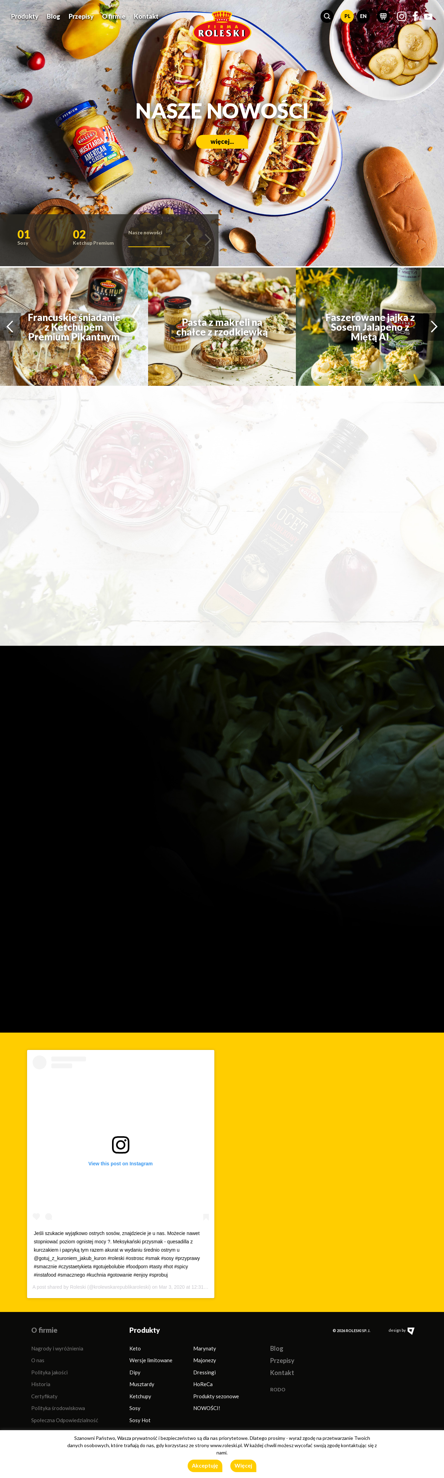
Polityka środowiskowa (58, 1408)
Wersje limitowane (150, 1360)
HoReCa (203, 1384)
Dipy (134, 1372)
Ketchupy (140, 1396)
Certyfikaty (44, 1396)
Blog (53, 16)
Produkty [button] (25, 16)
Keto (135, 1348)
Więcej (243, 1465)
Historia (40, 1384)
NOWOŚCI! (206, 1408)
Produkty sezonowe (216, 1396)
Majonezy (204, 1360)
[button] (327, 16)
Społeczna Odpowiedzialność (64, 1420)
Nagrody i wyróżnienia (57, 1348)
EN (363, 16)
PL (347, 16)
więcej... (171, 162)
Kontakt (146, 16)
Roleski (78, 1287)
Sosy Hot (140, 1420)
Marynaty (204, 1348)
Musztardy (141, 1384)
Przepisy (81, 16)
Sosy (134, 1408)
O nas (37, 1360)
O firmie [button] (114, 16)
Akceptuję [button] (205, 1465)
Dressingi (204, 1372)
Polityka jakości (49, 1372)
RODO (277, 1389)
